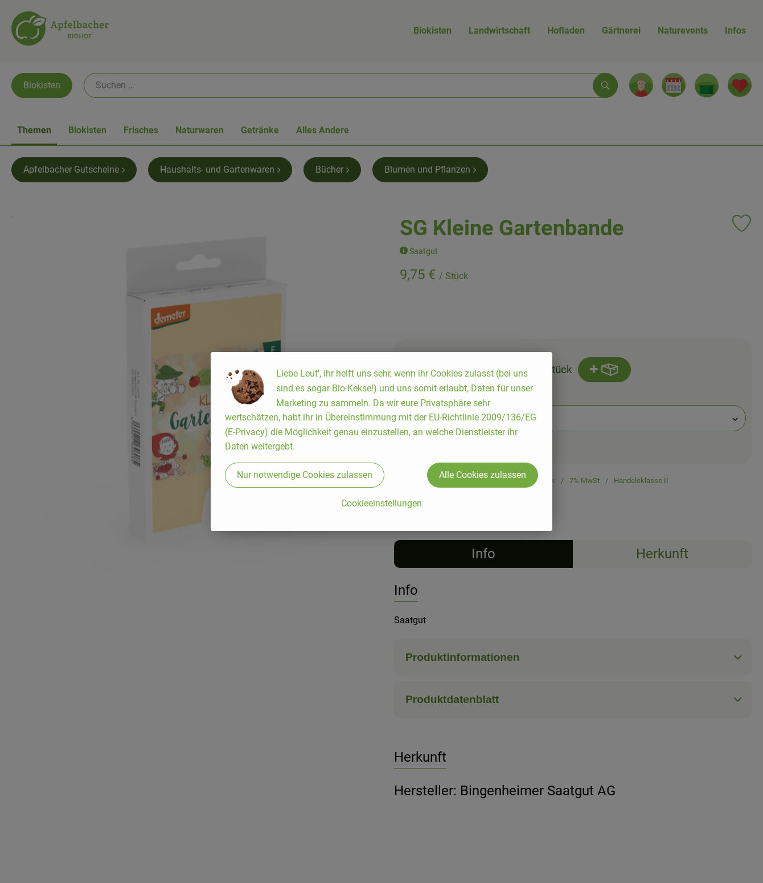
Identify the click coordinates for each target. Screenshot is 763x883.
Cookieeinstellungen (381, 503)
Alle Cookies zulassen (482, 474)
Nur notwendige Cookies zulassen (304, 474)
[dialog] (381, 441)
